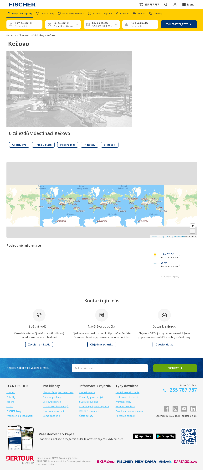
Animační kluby (123, 401)
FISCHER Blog (13, 411)
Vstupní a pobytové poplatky (94, 406)
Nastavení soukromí (53, 411)
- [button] (193, 231)
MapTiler (165, 236)
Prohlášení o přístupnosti (19, 415)
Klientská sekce (87, 392)
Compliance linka (51, 415)
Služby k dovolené (88, 401)
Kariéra (10, 401)
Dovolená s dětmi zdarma (129, 411)
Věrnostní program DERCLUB (58, 392)
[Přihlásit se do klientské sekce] (175, 4)
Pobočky (10, 397)
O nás (9, 406)
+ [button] (193, 226)
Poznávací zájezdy (125, 415)
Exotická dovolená (125, 406)
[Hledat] (166, 4)
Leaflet (154, 236)
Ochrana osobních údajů (55, 406)
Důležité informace (89, 411)
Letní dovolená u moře (127, 392)
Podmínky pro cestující (91, 397)
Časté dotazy (86, 415)
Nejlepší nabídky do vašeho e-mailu (27, 368)
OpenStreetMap (178, 236)
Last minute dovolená (127, 397)
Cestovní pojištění (52, 401)
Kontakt (10, 392)
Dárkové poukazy (52, 397)
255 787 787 (182, 389)
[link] (19, 145)
